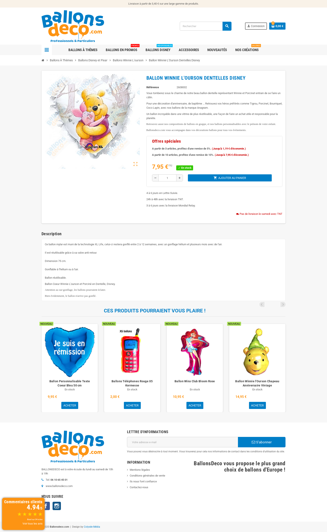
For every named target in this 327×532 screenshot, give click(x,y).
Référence (152, 87)
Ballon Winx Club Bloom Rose (195, 381)
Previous (277, 304)
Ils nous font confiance (143, 481)
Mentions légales (140, 469)
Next (282, 304)
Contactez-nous (139, 487)
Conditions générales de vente (147, 475)
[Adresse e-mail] (182, 442)
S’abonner (262, 442)
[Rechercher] (205, 26)
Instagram (57, 506)
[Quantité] (167, 178)
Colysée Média (92, 526)
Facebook (46, 506)
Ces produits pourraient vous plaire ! (155, 310)
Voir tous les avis (33, 523)
